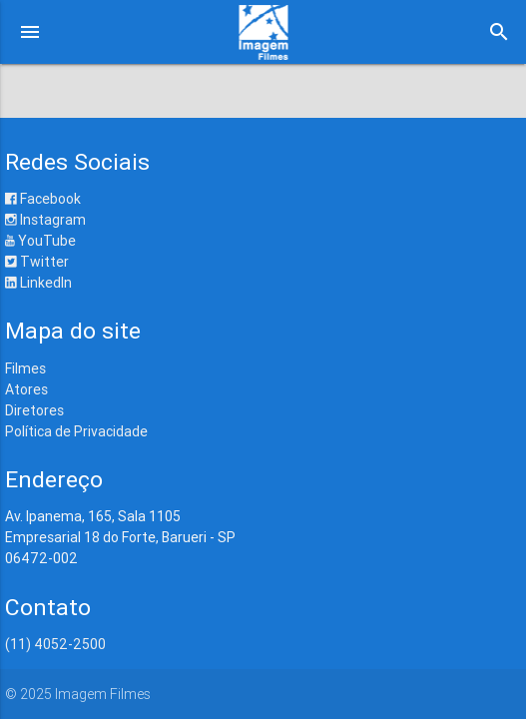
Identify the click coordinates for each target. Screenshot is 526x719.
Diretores (34, 410)
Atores (26, 389)
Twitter (37, 262)
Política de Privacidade (76, 431)
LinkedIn (38, 283)
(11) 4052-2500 (55, 644)
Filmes (25, 368)
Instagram (45, 220)
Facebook (43, 199)
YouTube (40, 241)
